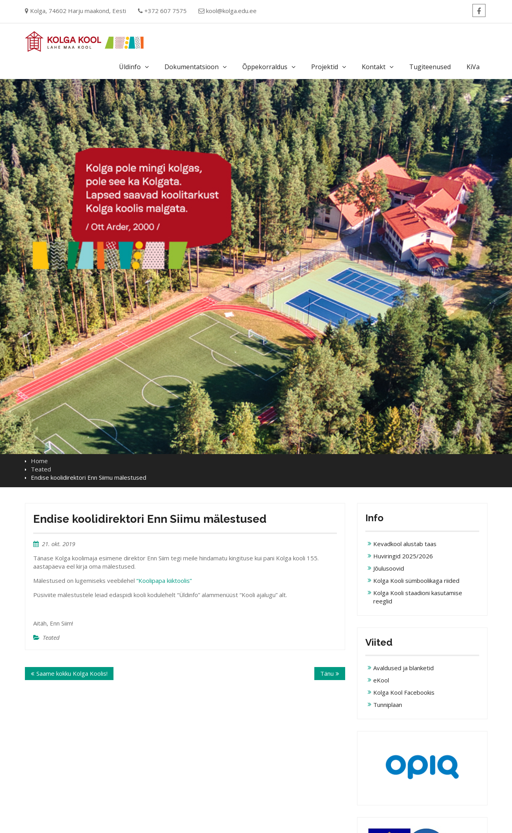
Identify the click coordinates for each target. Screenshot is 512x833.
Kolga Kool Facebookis (404, 692)
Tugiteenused (430, 66)
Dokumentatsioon (191, 66)
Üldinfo (130, 66)
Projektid (324, 66)
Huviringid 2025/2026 (403, 556)
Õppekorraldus (264, 66)
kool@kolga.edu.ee (231, 11)
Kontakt (373, 66)
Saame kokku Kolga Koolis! (72, 673)
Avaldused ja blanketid (403, 668)
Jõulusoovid (388, 568)
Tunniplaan (387, 705)
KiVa (473, 66)
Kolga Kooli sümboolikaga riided (416, 580)
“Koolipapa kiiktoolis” (164, 580)
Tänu (327, 673)
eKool (381, 680)
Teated (51, 637)
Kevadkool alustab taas (404, 544)
